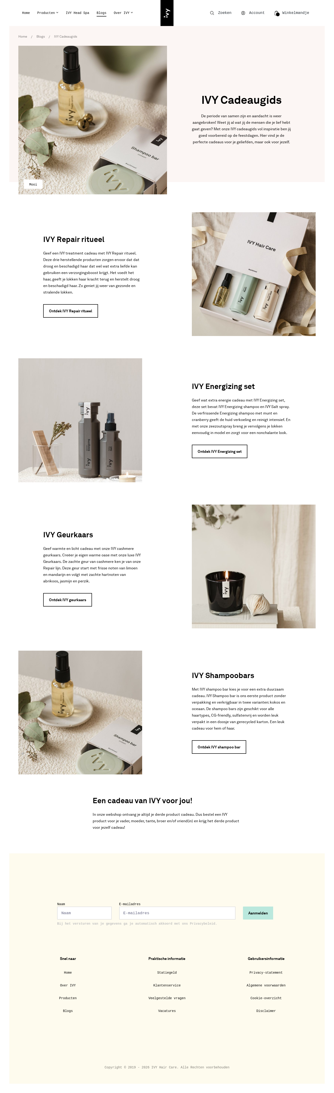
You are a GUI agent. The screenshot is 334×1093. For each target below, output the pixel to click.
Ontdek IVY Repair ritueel (70, 311)
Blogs (101, 13)
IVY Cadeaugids (65, 36)
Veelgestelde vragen (167, 998)
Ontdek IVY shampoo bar (219, 747)
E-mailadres (177, 911)
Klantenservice (167, 985)
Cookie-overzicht (266, 998)
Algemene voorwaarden (266, 985)
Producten (46, 13)
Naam (84, 911)
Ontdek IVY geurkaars (67, 600)
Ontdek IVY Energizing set (220, 452)
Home (26, 13)
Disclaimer (266, 1011)
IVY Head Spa (77, 13)
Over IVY (121, 13)
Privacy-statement (266, 973)
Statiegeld (167, 973)
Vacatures (167, 1011)
